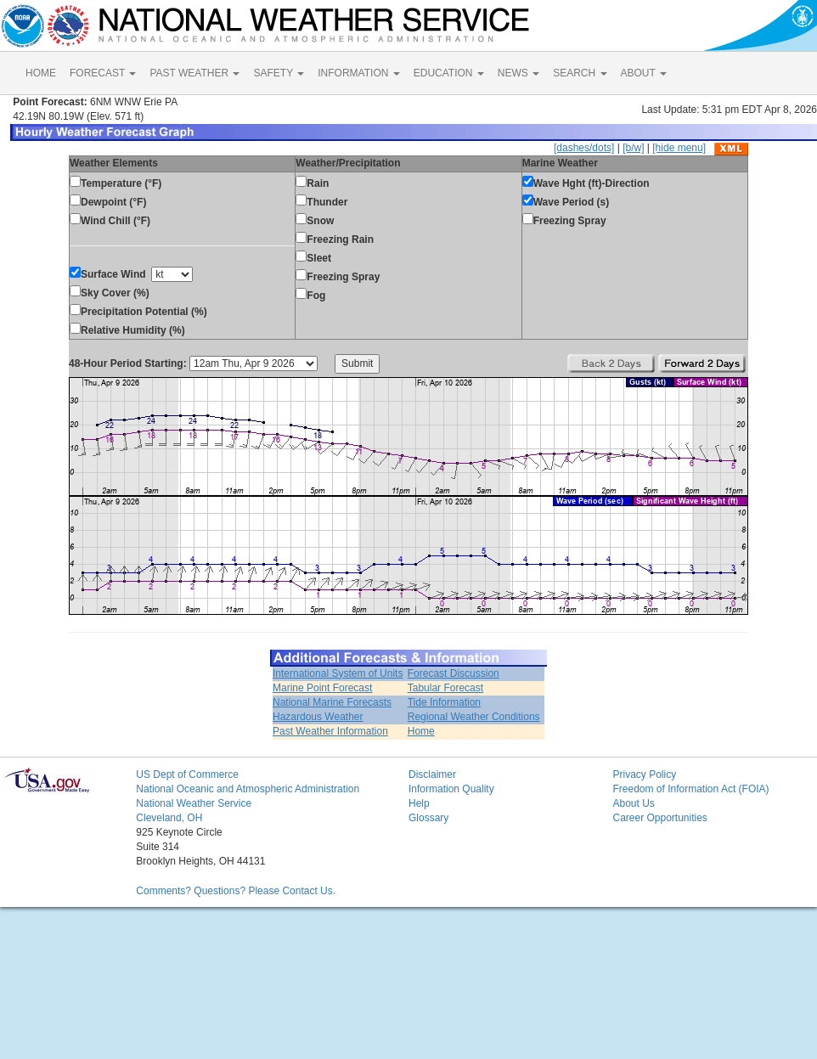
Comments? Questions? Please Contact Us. (235, 891)
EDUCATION (449, 73)
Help (419, 803)
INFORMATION (358, 73)
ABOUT (644, 73)
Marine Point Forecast (322, 688)
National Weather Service (193, 803)
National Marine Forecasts (332, 702)
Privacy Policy (644, 774)
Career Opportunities (659, 818)
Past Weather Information (330, 731)
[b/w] (633, 148)
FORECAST (103, 73)
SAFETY (278, 73)
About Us (633, 803)
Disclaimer (432, 774)
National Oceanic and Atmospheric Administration (247, 789)
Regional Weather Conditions (474, 717)
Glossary (428, 818)
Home (421, 731)
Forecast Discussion (453, 673)
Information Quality (451, 789)
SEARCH (579, 73)
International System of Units (338, 673)
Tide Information (444, 702)
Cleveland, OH (169, 818)
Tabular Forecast (445, 688)
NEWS (518, 73)
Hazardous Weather (318, 717)
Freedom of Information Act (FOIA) (690, 789)
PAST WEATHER (194, 73)
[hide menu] (679, 148)
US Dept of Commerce (187, 774)
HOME (40, 73)
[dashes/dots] (584, 148)
